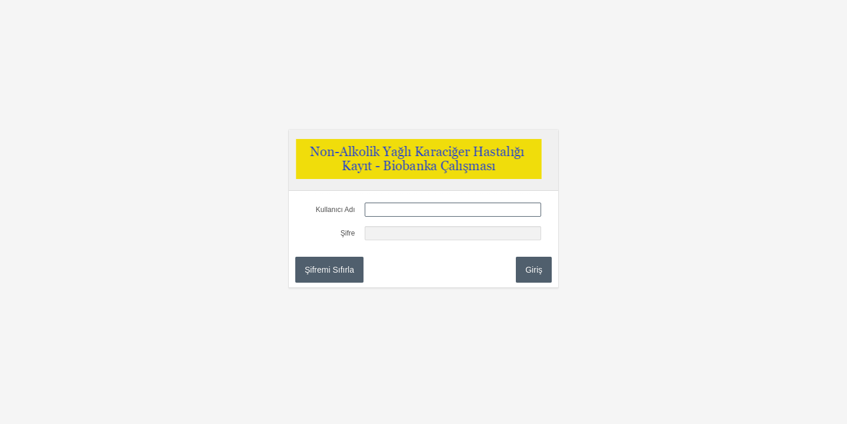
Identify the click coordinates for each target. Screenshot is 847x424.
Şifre (348, 233)
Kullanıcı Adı (335, 210)
